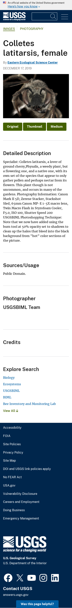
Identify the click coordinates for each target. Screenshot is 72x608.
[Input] (44, 16)
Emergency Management (21, 518)
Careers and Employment (21, 502)
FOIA (6, 436)
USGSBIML (11, 391)
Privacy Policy (13, 452)
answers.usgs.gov (15, 595)
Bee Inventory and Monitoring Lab (29, 404)
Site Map (9, 460)
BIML (7, 397)
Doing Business (14, 510)
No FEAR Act (12, 477)
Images (9, 29)
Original (12, 126)
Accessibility (12, 427)
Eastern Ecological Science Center (32, 62)
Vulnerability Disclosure (20, 494)
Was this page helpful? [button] (37, 604)
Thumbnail (34, 126)
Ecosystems (12, 384)
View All (10, 411)
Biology (9, 377)
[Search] (53, 16)
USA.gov (9, 485)
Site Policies (12, 444)
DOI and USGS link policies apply (27, 469)
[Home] (14, 19)
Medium (57, 126)
